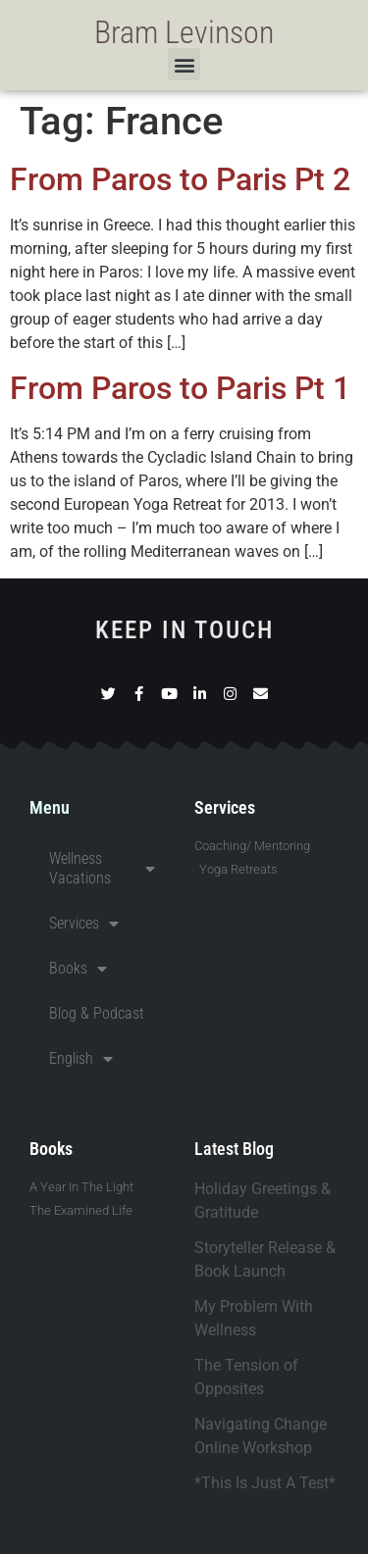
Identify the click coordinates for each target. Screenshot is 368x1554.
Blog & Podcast (96, 1013)
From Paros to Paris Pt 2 (180, 179)
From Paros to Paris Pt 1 (180, 388)
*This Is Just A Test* (265, 1483)
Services (84, 923)
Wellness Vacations (102, 868)
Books (78, 968)
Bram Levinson (184, 32)
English (81, 1059)
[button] (184, 64)
